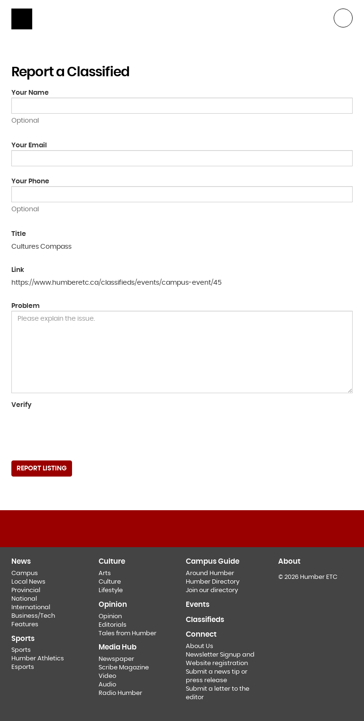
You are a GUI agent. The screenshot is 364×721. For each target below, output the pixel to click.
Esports (22, 667)
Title (18, 234)
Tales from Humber (127, 634)
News (21, 561)
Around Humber (210, 573)
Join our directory (212, 590)
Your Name (30, 93)
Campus (24, 573)
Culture (110, 582)
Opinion (110, 616)
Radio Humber (120, 693)
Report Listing (42, 468)
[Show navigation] (21, 19)
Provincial (25, 590)
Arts (105, 573)
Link (17, 270)
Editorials (113, 625)
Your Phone (30, 181)
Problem (25, 306)
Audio (107, 685)
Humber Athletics (37, 659)
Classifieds (205, 619)
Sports (21, 650)
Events (197, 604)
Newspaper (116, 659)
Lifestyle (111, 590)
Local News (28, 582)
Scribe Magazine (124, 668)
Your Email (29, 145)
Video (107, 676)
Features (24, 625)
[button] (343, 17)
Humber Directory (212, 582)
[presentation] (83, 431)
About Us (199, 646)
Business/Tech (33, 616)
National (24, 599)
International (30, 607)
